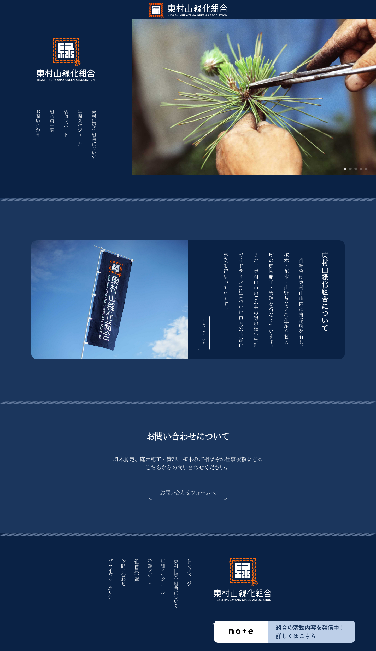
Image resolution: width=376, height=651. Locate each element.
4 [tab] (360, 169)
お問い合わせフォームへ (188, 492)
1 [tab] (345, 169)
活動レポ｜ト (66, 123)
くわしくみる (214, 330)
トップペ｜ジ (189, 572)
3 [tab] (355, 169)
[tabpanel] (254, 87)
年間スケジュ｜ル (80, 128)
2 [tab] (350, 169)
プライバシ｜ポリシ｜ (110, 581)
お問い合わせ (38, 123)
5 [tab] (366, 169)
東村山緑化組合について (94, 135)
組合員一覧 (52, 121)
